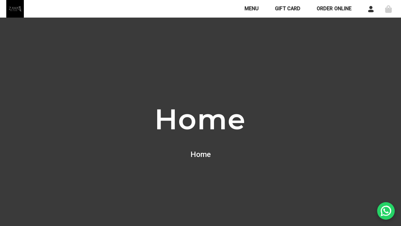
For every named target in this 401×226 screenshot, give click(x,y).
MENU (251, 9)
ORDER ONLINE (334, 9)
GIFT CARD (287, 9)
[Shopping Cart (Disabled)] (388, 9)
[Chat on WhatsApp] (386, 211)
